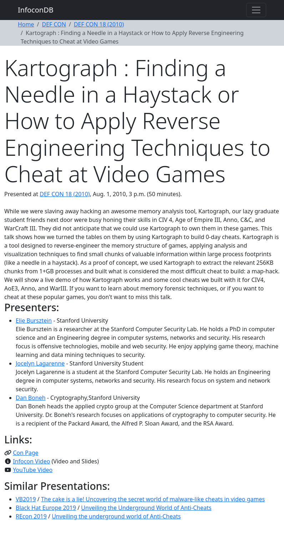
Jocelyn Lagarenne (40, 363)
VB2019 (26, 499)
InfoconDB (36, 10)
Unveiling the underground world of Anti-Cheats (116, 516)
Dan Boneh (31, 398)
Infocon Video (31, 461)
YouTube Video (32, 470)
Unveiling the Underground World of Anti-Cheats (146, 508)
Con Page (25, 453)
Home (26, 24)
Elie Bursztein (34, 320)
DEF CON (54, 24)
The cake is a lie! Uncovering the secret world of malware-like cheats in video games (153, 499)
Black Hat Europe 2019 (46, 508)
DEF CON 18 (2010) (99, 24)
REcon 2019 (31, 516)
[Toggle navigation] (256, 10)
